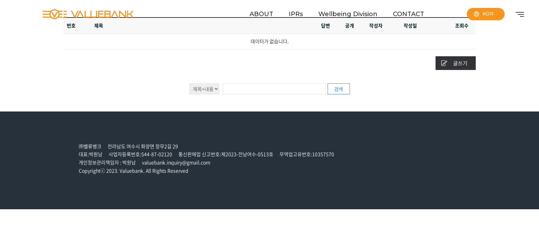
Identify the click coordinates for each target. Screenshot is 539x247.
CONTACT (408, 14)
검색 (338, 88)
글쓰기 (460, 63)
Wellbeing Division (347, 14)
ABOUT (261, 14)
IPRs (296, 14)
